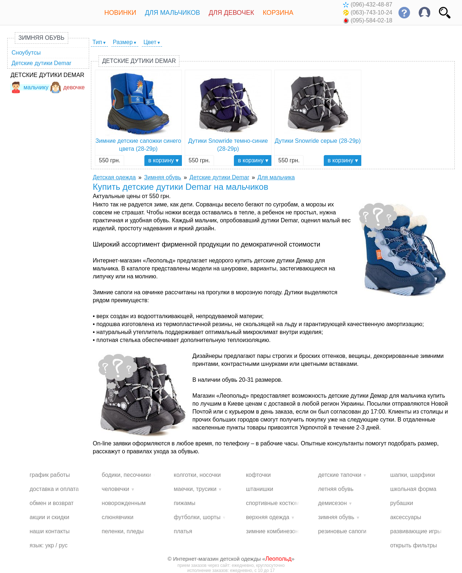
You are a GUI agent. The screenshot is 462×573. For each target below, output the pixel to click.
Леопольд (278, 559)
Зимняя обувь (41, 38)
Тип (97, 42)
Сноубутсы (26, 53)
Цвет (149, 42)
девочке (67, 87)
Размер (123, 42)
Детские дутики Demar (41, 63)
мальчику (29, 87)
